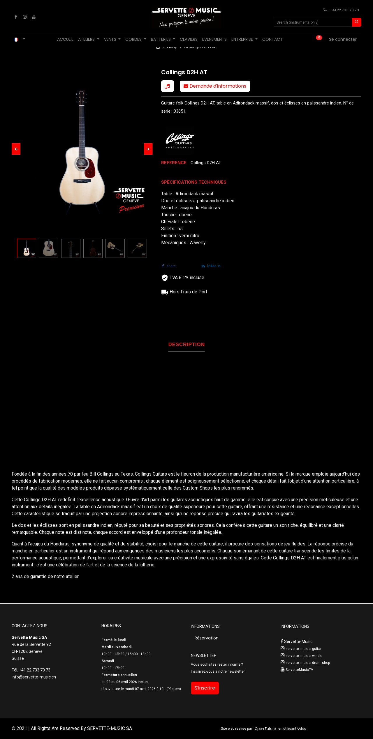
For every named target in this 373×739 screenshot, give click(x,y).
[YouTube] (34, 17)
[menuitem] (65, 39)
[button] (16, 149)
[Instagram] (25, 17)
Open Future (265, 728)
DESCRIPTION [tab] (186, 344)
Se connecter (343, 39)
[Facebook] (16, 17)
